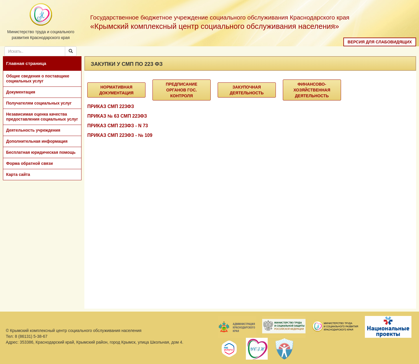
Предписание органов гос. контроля (181, 90)
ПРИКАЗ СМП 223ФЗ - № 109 (119, 135)
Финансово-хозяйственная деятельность (311, 90)
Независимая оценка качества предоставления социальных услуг (42, 116)
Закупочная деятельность (247, 90)
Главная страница (26, 63)
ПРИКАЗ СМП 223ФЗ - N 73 (117, 125)
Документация (20, 92)
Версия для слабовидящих (380, 42)
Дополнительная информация (37, 141)
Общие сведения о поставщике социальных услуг (37, 78)
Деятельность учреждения (33, 130)
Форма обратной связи (29, 163)
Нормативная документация (116, 90)
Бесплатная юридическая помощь (41, 152)
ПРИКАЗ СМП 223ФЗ (110, 106)
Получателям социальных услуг (39, 103)
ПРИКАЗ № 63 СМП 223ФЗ (117, 116)
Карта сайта (18, 174)
